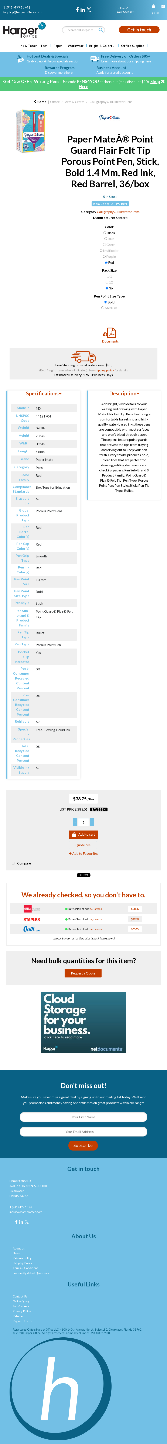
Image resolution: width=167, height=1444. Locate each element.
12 (111, 282)
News (16, 1253)
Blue (111, 239)
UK (31, 1321)
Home (40, 102)
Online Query (21, 1301)
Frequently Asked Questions (31, 1273)
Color (109, 227)
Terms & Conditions (25, 1268)
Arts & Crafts (74, 102)
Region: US (19, 1321)
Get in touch (139, 29)
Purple (111, 256)
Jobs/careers (21, 1306)
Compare (20, 863)
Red (111, 262)
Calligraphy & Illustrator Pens (111, 102)
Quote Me (83, 845)
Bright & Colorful (102, 45)
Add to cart (83, 835)
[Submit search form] (100, 29)
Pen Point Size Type (109, 296)
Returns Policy (22, 1258)
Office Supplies (132, 45)
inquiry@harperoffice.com (22, 12)
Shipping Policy (22, 1263)
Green (110, 245)
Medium (111, 308)
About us (19, 1248)
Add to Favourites (83, 853)
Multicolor (111, 250)
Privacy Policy (22, 1311)
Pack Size (109, 270)
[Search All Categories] (83, 29)
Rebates (18, 1316)
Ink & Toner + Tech (34, 45)
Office (55, 102)
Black (111, 233)
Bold (111, 302)
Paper (58, 45)
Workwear (76, 45)
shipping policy (104, 370)
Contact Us (20, 1296)
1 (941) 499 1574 (15, 7)
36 (111, 288)
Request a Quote (83, 973)
